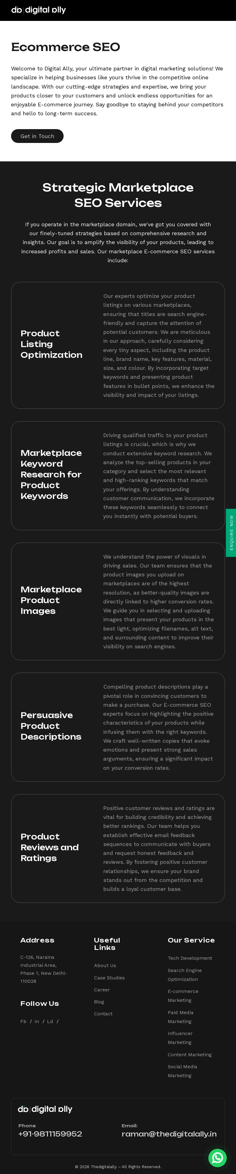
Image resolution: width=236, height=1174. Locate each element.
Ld (50, 1021)
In (36, 1021)
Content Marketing (190, 1054)
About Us (105, 965)
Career (102, 990)
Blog (99, 1002)
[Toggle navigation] (219, 10)
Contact (103, 1014)
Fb (23, 1021)
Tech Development (190, 958)
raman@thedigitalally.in (169, 1134)
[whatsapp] (217, 1155)
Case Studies (109, 978)
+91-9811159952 (50, 1134)
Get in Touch (37, 136)
